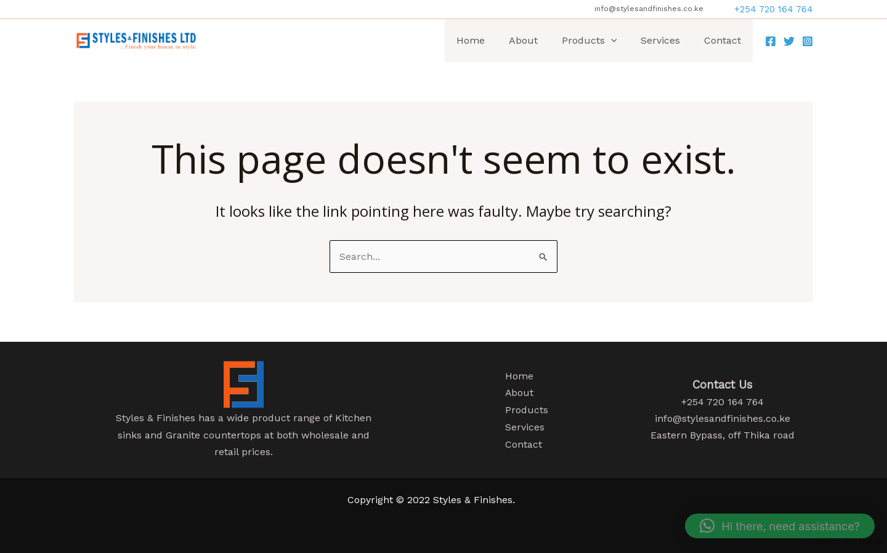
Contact (724, 40)
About (537, 40)
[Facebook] (770, 41)
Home (489, 40)
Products (599, 40)
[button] (773, 9)
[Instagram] (807, 41)
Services (666, 40)
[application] (621, 40)
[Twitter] (789, 41)
